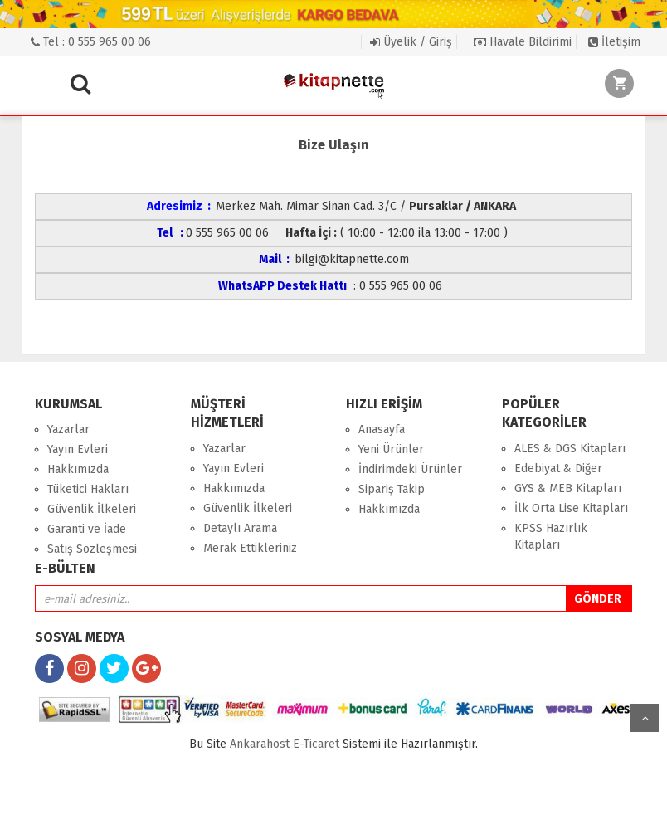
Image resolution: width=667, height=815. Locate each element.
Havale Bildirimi (523, 42)
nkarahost (261, 744)
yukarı (644, 718)
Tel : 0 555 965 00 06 (91, 42)
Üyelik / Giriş (411, 42)
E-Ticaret (316, 744)
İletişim (614, 42)
